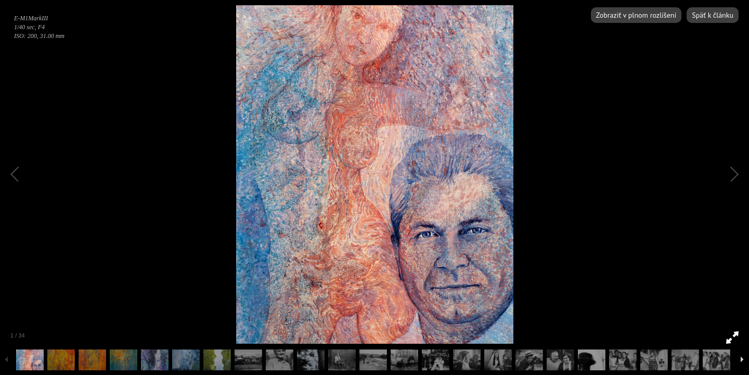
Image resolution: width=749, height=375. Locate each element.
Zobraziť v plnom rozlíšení (636, 15)
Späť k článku (712, 15)
